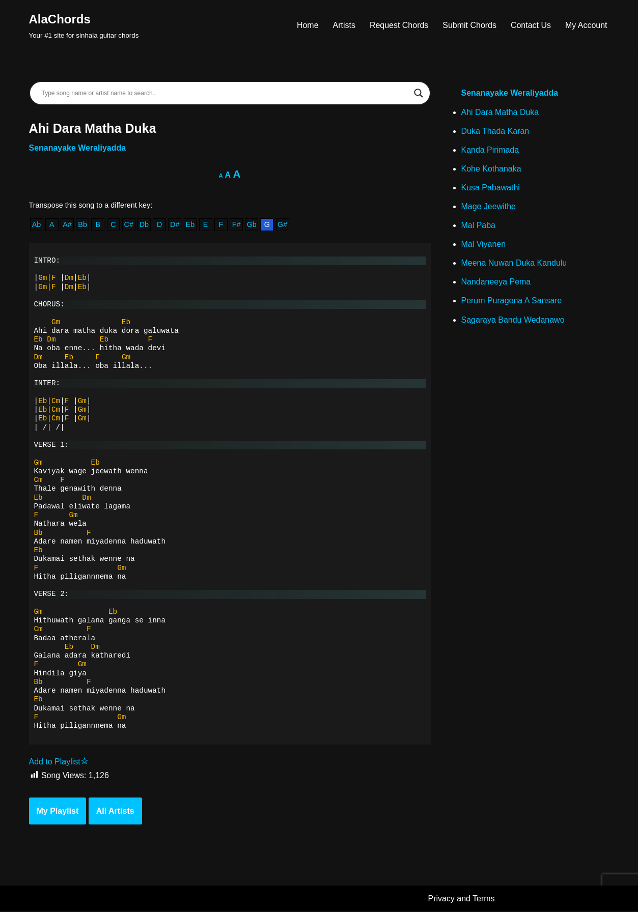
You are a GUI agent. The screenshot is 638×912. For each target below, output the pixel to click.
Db (144, 225)
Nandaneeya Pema (496, 282)
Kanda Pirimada (490, 150)
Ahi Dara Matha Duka (500, 112)
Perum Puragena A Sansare (511, 301)
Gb (252, 225)
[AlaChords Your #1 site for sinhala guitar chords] (84, 25)
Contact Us (531, 25)
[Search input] (225, 93)
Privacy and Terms (461, 899)
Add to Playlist (59, 762)
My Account (586, 25)
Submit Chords (469, 25)
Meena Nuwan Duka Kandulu (514, 263)
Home (307, 25)
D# (174, 225)
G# (283, 225)
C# (128, 225)
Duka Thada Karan (495, 131)
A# (67, 225)
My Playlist (58, 811)
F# (236, 225)
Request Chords (398, 25)
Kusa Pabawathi (490, 187)
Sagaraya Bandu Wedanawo (513, 320)
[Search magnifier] (418, 93)
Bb (82, 225)
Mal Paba (478, 225)
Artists (343, 25)
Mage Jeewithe (488, 207)
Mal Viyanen (483, 244)
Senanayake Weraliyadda (77, 148)
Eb (190, 225)
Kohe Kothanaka (491, 168)
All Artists (115, 811)
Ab (36, 225)
